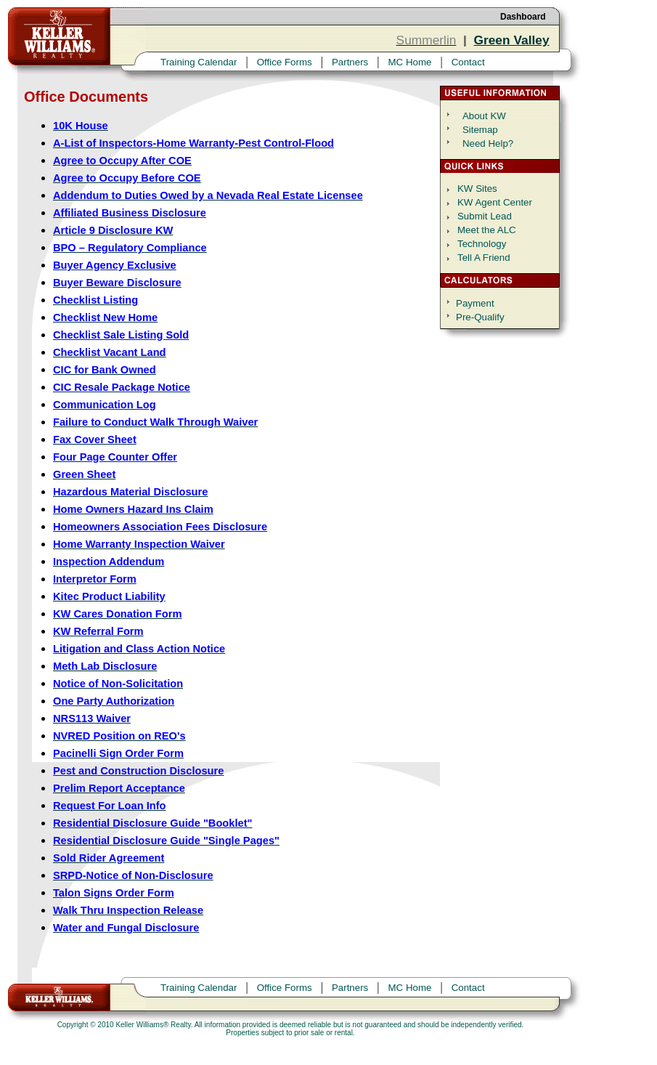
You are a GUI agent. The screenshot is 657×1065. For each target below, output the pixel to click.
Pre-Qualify (480, 317)
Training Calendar (198, 62)
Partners (350, 62)
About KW (484, 115)
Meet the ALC (486, 229)
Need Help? (487, 143)
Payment (475, 303)
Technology (481, 243)
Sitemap (480, 129)
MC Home (409, 62)
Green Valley (512, 40)
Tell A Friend (483, 257)
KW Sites (477, 188)
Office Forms (284, 62)
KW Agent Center (494, 202)
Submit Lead (484, 216)
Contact (468, 62)
